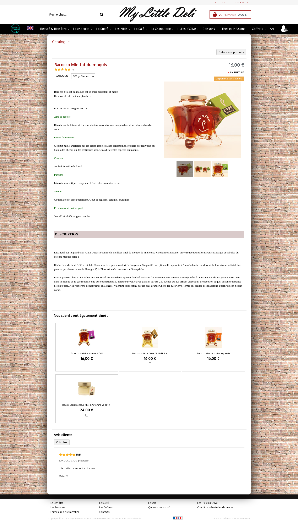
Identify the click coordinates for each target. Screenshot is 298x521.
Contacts (104, 512)
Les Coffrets (106, 507)
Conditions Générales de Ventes (215, 507)
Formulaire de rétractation (65, 512)
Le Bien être (56, 502)
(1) (73, 70)
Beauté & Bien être (53, 29)
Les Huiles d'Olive (207, 502)
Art (272, 29)
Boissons (208, 29)
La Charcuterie (161, 29)
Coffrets (257, 29)
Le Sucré (102, 29)
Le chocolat (81, 29)
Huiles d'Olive (186, 29)
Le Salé (139, 29)
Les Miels (121, 29)
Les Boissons (57, 507)
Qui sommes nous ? (159, 507)
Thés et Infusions (233, 29)
